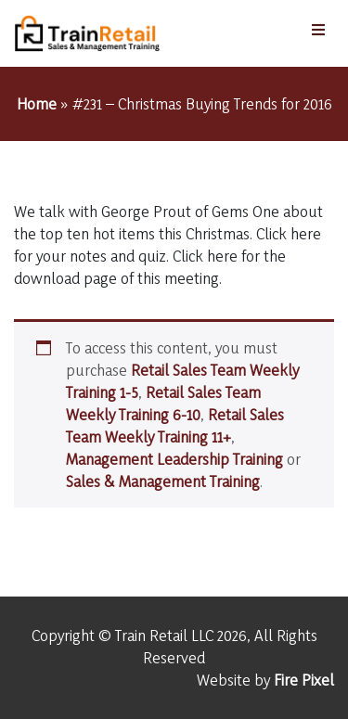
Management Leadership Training (174, 459)
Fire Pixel (304, 679)
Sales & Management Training (163, 481)
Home (37, 103)
